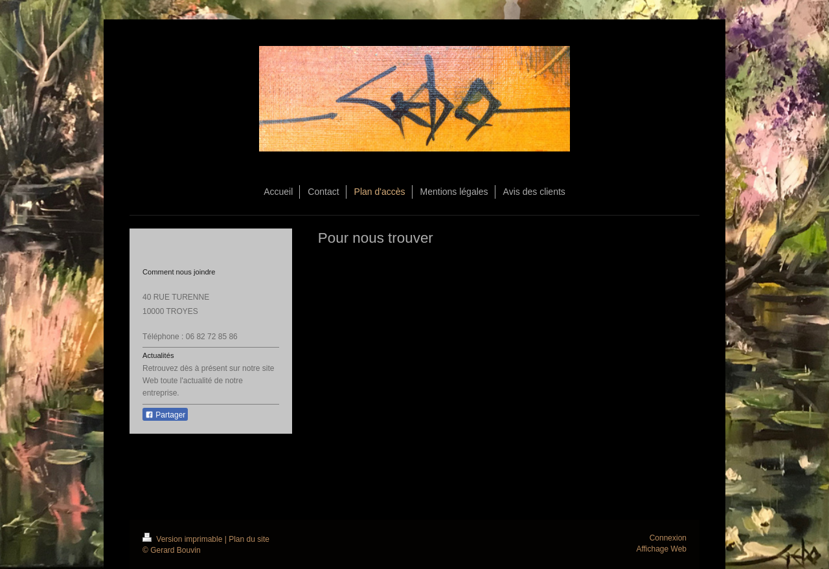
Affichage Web (661, 548)
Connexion (668, 537)
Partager (165, 414)
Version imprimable (183, 539)
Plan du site (249, 539)
